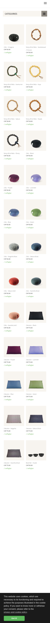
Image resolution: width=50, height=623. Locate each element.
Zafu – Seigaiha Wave (10, 256)
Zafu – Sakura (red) (10, 291)
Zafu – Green (30, 222)
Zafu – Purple (8, 188)
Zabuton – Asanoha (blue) (12, 463)
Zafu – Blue (7, 222)
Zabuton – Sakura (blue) (33, 428)
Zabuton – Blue (8, 394)
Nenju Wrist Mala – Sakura (12, 119)
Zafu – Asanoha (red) (10, 325)
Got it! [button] (14, 618)
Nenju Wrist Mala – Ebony (12, 153)
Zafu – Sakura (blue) (32, 256)
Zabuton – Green (31, 394)
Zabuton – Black (31, 325)
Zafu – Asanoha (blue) (32, 291)
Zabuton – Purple (9, 360)
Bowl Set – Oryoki (31, 463)
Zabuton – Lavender (32, 360)
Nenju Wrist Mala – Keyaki (34, 119)
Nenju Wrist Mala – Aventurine (13, 84)
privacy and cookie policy (15, 612)
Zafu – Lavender (31, 188)
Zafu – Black (30, 153)
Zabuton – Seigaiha (10, 428)
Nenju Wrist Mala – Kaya (33, 84)
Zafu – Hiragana (9, 47)
